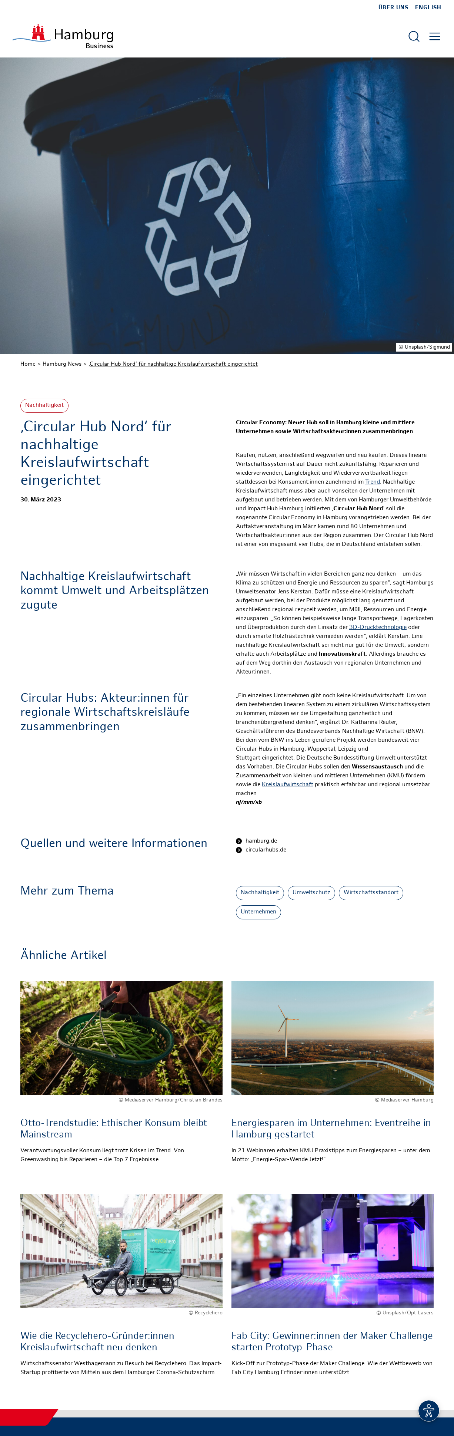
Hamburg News (62, 364)
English (428, 7)
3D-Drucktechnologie (378, 627)
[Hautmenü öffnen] (434, 36)
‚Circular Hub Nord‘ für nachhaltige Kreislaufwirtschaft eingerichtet (173, 364)
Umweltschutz (311, 893)
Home (28, 364)
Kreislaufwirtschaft (287, 785)
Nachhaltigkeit (44, 405)
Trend (372, 482)
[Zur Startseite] (63, 36)
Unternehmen (258, 912)
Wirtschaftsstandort (371, 893)
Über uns (393, 7)
